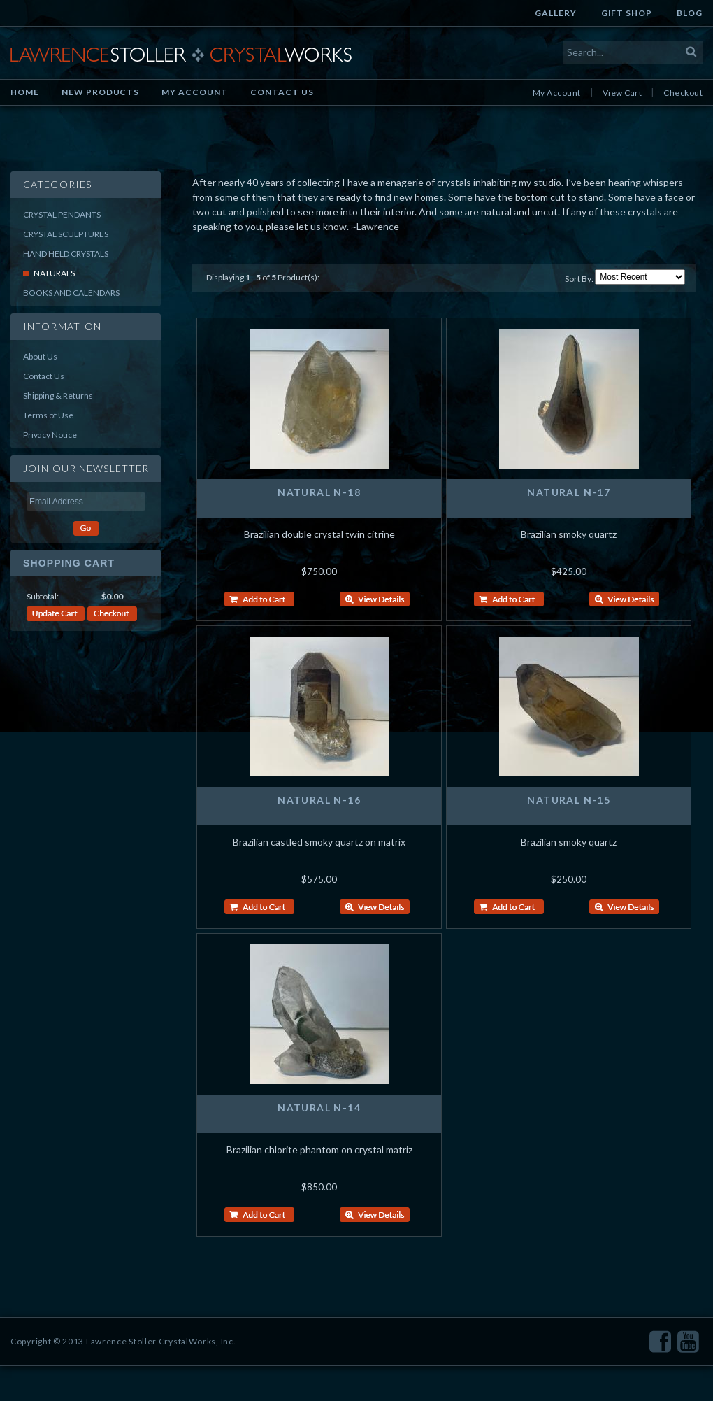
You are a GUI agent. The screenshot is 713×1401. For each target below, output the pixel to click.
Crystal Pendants (62, 214)
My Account (194, 92)
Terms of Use (48, 415)
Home (24, 92)
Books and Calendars (71, 292)
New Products (101, 92)
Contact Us (282, 92)
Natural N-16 (319, 800)
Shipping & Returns (58, 395)
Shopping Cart (69, 563)
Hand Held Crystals (65, 253)
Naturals (54, 273)
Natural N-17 (568, 492)
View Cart (622, 92)
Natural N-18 (319, 492)
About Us (40, 356)
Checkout (683, 92)
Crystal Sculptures (65, 234)
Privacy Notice (50, 434)
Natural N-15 (568, 800)
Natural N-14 (319, 1108)
